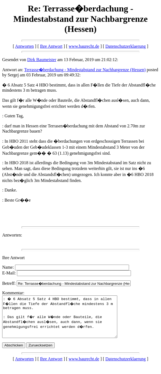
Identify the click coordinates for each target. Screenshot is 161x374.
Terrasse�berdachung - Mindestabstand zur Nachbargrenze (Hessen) (85, 69)
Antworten (24, 46)
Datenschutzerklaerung (126, 46)
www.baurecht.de (84, 46)
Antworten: (12, 235)
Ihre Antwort (51, 46)
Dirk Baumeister (41, 59)
